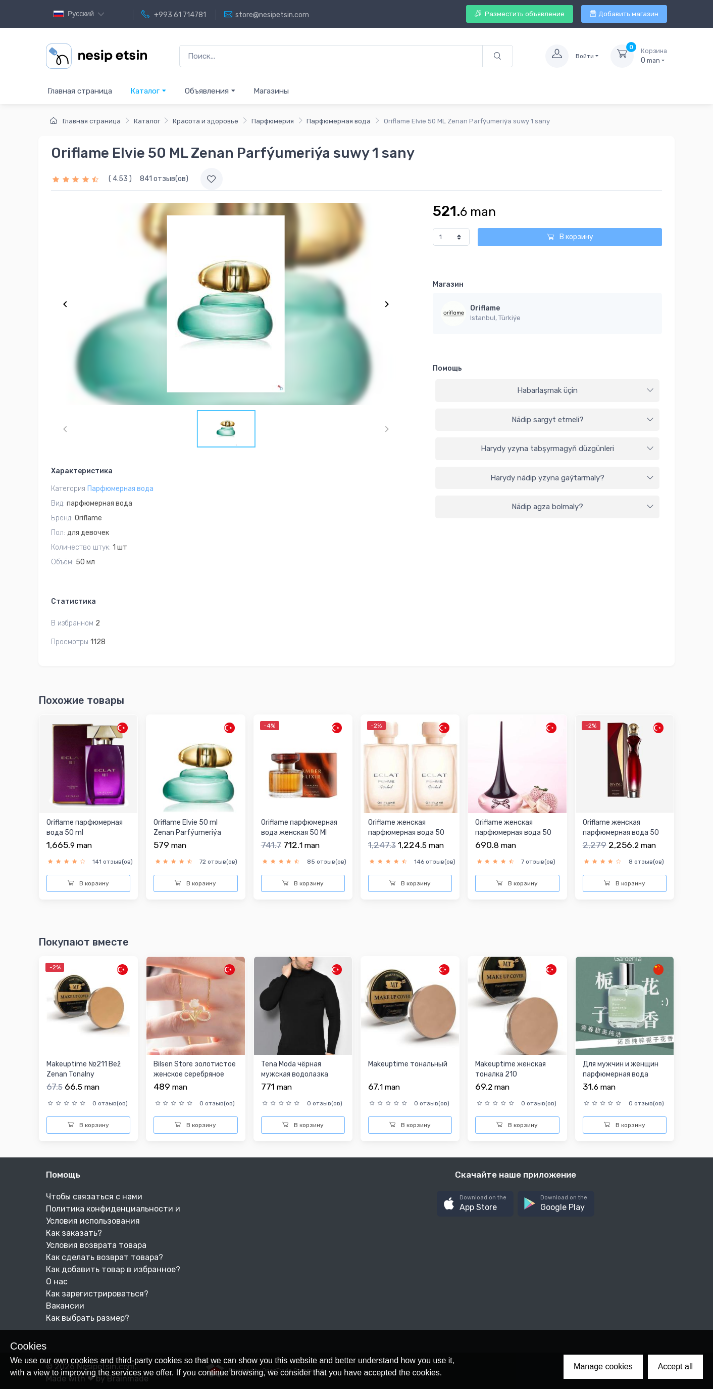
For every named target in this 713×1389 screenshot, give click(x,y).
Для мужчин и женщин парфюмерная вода (620, 1069)
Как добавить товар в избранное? (113, 1269)
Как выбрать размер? (87, 1318)
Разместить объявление (520, 14)
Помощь (447, 368)
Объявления (210, 91)
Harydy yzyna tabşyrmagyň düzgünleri (567, 448)
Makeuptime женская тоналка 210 (510, 1069)
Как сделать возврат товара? (104, 1257)
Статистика (73, 601)
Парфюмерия (272, 121)
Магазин (448, 284)
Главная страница (79, 91)
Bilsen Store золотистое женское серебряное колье (195, 1074)
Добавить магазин (624, 14)
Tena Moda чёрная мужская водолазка (294, 1069)
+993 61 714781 (173, 14)
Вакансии (65, 1306)
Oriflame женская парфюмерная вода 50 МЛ (406, 832)
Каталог (148, 91)
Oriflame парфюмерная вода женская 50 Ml (299, 827)
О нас (57, 1281)
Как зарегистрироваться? (97, 1293)
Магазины (271, 91)
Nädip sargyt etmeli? (583, 419)
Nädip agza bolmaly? (583, 506)
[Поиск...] (331, 56)
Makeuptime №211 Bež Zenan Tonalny (83, 1069)
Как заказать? (74, 1233)
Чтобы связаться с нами (94, 1196)
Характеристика (82, 471)
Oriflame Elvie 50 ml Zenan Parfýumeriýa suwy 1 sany (187, 832)
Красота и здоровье (205, 121)
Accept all (675, 1366)
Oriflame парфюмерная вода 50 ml (84, 827)
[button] (475, 1204)
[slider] (77, 179)
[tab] (547, 391)
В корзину (570, 237)
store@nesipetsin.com (266, 14)
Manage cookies (603, 1366)
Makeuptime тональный (407, 1064)
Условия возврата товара (96, 1245)
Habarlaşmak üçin (585, 390)
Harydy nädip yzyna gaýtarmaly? (572, 477)
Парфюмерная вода (339, 121)
